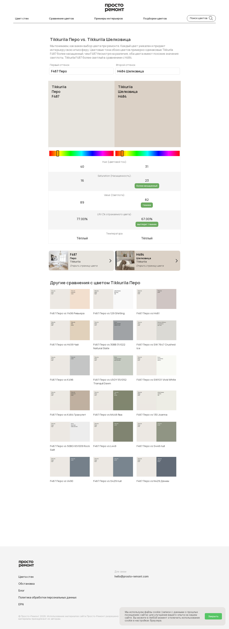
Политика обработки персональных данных (47, 597)
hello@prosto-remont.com (131, 576)
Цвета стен (26, 577)
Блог (21, 590)
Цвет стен (22, 18)
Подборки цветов (155, 18)
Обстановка (26, 583)
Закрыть (213, 616)
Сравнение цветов (61, 18)
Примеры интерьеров (108, 18)
